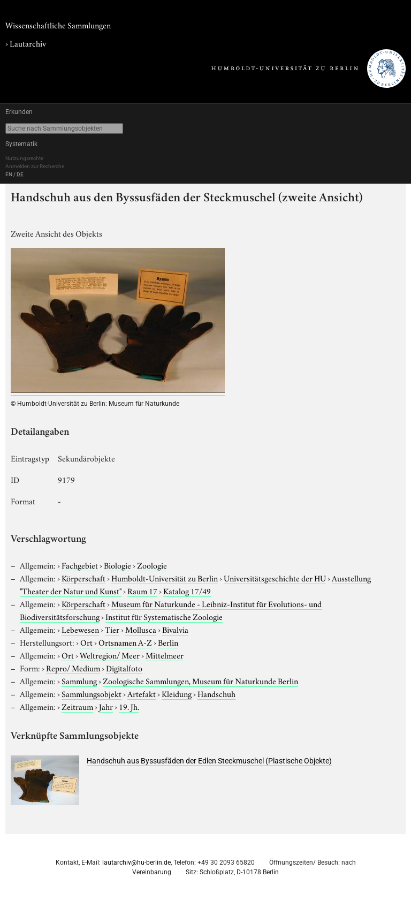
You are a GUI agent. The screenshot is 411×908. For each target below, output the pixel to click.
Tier (112, 629)
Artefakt (141, 693)
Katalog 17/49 (187, 590)
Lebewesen (80, 629)
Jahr (106, 706)
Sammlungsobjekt (91, 693)
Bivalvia (175, 629)
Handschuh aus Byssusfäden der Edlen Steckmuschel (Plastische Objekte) (209, 760)
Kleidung (177, 693)
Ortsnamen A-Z (125, 642)
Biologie (117, 565)
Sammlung (79, 680)
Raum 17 (142, 590)
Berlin (168, 642)
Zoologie (152, 565)
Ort (86, 642)
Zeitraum (77, 706)
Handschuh (216, 693)
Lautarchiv (28, 43)
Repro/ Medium (73, 668)
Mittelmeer (165, 655)
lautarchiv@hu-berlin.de (136, 862)
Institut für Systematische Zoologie (164, 616)
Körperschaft (83, 578)
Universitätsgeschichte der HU (275, 578)
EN (8, 174)
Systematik (21, 144)
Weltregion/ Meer (110, 655)
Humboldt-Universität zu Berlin (164, 578)
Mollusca (140, 629)
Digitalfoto (124, 668)
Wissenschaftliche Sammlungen (58, 25)
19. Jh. (129, 706)
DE (20, 174)
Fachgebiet (80, 565)
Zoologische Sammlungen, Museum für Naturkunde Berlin (200, 680)
